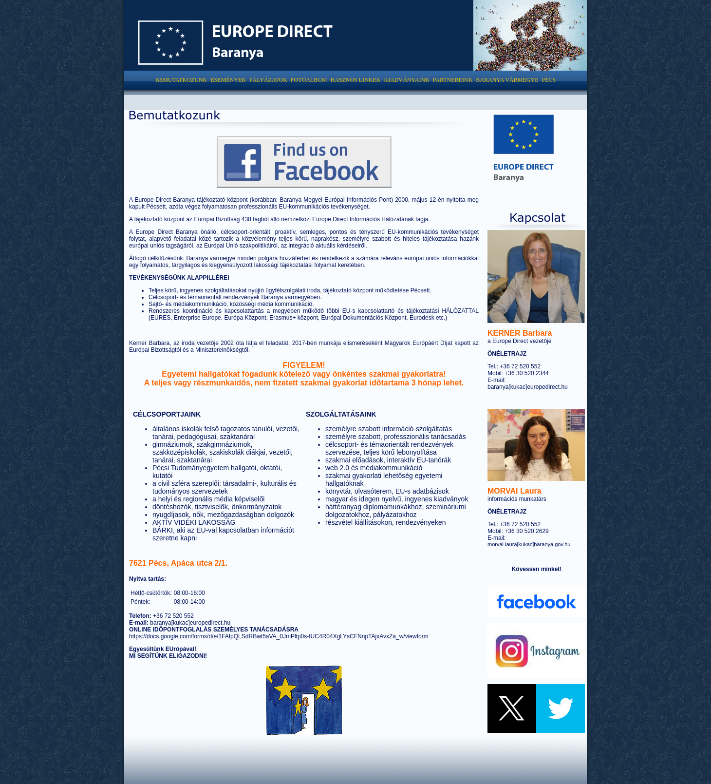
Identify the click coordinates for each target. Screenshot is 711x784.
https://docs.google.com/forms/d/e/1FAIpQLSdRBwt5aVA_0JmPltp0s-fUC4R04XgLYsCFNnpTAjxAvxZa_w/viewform (279, 636)
